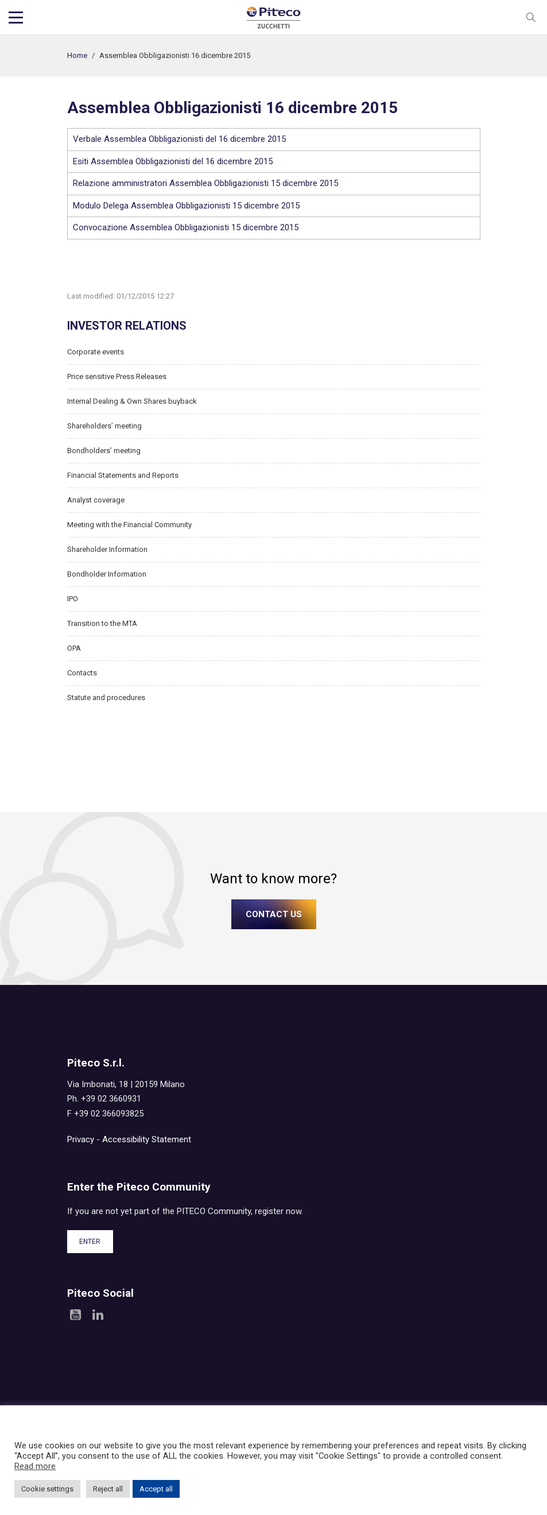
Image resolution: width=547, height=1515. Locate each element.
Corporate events (95, 351)
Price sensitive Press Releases (116, 376)
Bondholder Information (106, 574)
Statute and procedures (106, 697)
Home (77, 55)
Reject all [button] (108, 1489)
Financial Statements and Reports (123, 475)
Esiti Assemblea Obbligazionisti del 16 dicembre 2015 (173, 161)
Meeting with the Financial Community (129, 524)
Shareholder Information (107, 549)
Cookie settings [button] (47, 1489)
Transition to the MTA (102, 623)
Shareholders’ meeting (104, 426)
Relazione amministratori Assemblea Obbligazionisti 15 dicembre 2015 (205, 183)
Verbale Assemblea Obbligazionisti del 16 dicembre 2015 (179, 139)
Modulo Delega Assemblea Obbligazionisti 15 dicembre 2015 (186, 205)
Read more (35, 1466)
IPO (72, 598)
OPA (74, 648)
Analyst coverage (96, 500)
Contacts (82, 672)
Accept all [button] (156, 1489)
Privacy (80, 1139)
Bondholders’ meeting (104, 450)
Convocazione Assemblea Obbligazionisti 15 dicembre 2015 (185, 227)
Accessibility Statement (146, 1139)
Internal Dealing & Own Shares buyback (132, 401)
